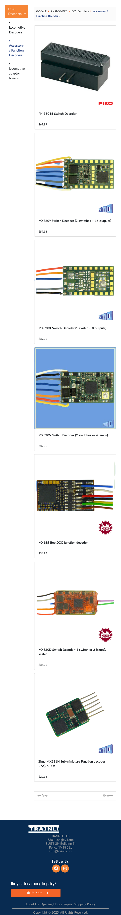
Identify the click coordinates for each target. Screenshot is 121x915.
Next (106, 796)
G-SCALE (41, 11)
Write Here (37, 892)
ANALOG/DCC (59, 11)
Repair (68, 904)
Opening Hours (51, 904)
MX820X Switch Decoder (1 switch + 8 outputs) (72, 328)
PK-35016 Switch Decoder (57, 113)
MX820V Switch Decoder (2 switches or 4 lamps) (73, 435)
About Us (32, 904)
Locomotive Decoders (17, 27)
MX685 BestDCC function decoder (63, 542)
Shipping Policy (85, 904)
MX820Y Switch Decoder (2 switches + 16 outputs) (74, 221)
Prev (44, 796)
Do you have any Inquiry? (33, 883)
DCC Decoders (80, 11)
